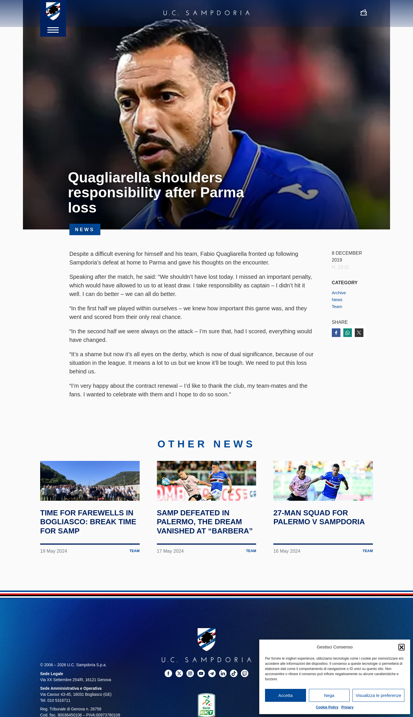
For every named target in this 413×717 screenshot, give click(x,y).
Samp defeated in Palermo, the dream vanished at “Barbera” (206, 548)
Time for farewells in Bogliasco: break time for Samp (89, 543)
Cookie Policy (327, 707)
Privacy (347, 707)
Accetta (285, 695)
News (338, 299)
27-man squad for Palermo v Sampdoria (316, 543)
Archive (339, 292)
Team (337, 306)
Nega (329, 695)
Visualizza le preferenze (378, 695)
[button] (401, 647)
